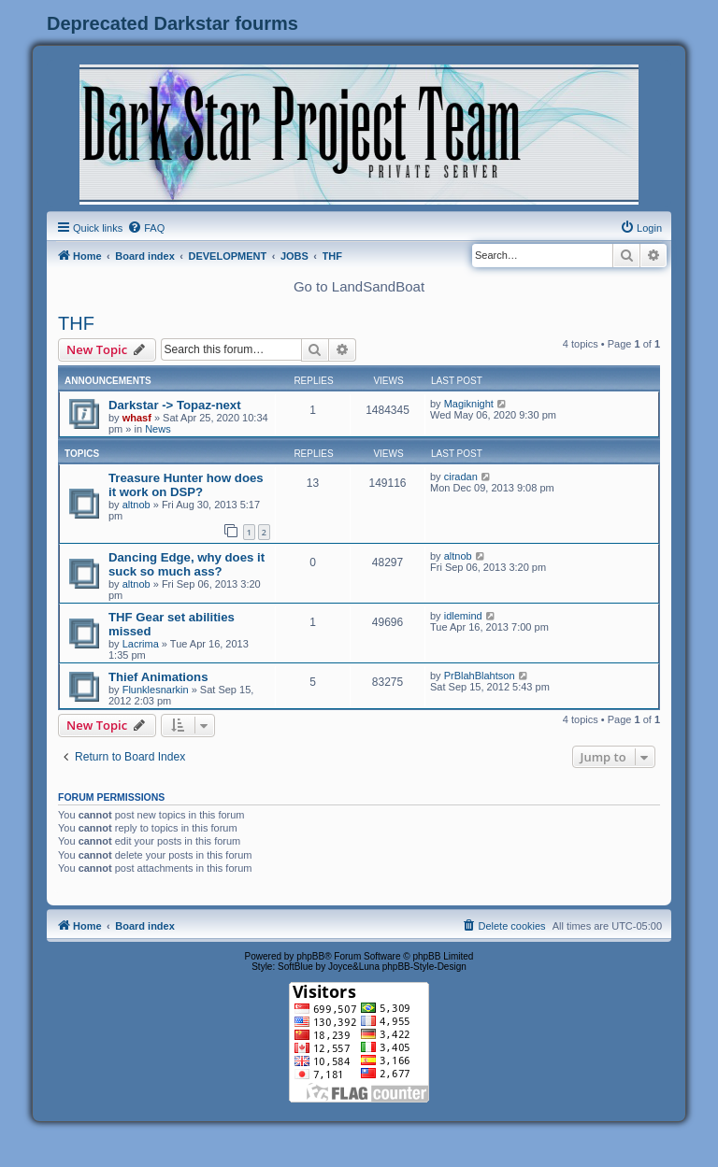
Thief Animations (158, 677)
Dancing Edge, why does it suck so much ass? (186, 564)
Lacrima (140, 643)
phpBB (310, 956)
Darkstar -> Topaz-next (174, 405)
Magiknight (469, 403)
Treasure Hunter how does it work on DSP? (186, 485)
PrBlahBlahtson (479, 675)
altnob (136, 504)
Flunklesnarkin (155, 689)
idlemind (463, 615)
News (158, 428)
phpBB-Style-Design (424, 966)
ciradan (461, 476)
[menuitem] (146, 228)
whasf (136, 417)
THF (76, 323)
